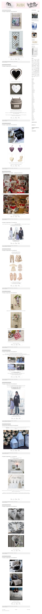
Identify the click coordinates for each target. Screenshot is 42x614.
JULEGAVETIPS (5, 246)
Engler (36, 62)
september (33, 83)
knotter (34, 66)
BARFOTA (33, 60)
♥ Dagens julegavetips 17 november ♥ (9, 456)
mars (32, 106)
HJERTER (36, 64)
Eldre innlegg (28, 609)
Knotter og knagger (37, 66)
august (32, 102)
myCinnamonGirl (9, 246)
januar (32, 98)
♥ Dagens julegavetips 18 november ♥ (9, 383)
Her (15, 493)
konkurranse (33, 67)
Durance (35, 62)
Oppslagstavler (33, 72)
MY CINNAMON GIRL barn (16, 388)
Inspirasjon (34, 65)
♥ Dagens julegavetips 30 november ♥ (9, 11)
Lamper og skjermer (33, 68)
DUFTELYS (33, 62)
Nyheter (35, 71)
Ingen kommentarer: (16, 61)
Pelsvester (35, 72)
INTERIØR (37, 65)
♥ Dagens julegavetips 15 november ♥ (9, 557)
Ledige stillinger (37, 68)
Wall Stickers (33, 76)
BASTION (38, 60)
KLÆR (32, 66)
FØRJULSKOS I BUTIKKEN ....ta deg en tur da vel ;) (12, 172)
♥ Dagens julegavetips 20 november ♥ (9, 292)
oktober (32, 82)
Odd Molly (38, 71)
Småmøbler (33, 74)
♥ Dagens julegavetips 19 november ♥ (9, 351)
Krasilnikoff (37, 67)
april (32, 81)
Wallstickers (37, 76)
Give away (7, 453)
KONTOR (35, 67)
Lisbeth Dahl (33, 69)
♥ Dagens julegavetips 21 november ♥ (9, 250)
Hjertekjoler (33, 64)
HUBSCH (38, 64)
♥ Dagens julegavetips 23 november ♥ (9, 222)
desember (33, 89)
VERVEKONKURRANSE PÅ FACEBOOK (10, 425)
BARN (35, 60)
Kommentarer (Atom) (7, 610)
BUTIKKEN (5, 219)
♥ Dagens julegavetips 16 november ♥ (9, 506)
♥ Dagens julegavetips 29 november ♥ (9, 66)
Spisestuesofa (35, 74)
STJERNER (38, 74)
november (33, 90)
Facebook (5, 453)
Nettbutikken (37, 70)
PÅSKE (37, 72)
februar (32, 107)
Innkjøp (32, 65)
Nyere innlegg (3, 609)
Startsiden (16, 609)
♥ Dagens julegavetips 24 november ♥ (9, 124)
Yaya (38, 76)
